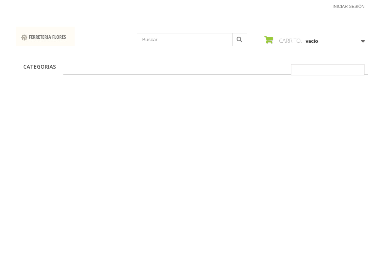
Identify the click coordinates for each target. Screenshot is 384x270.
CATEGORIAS (39, 66)
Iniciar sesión (348, 6)
